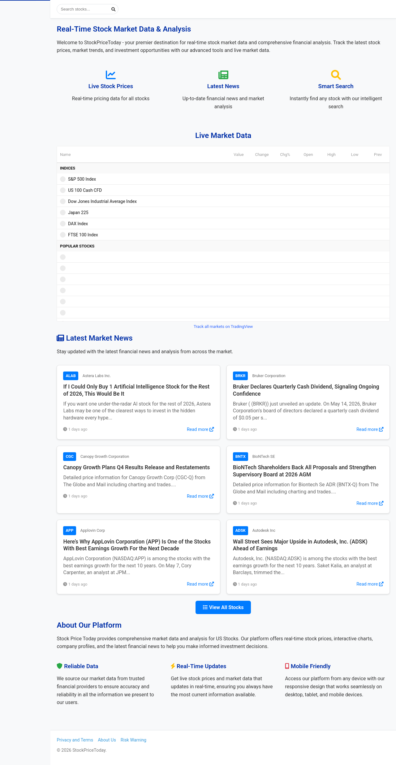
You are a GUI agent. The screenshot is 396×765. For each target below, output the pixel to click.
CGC (96, 456)
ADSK (254, 530)
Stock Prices (24, 35)
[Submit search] (140, 9)
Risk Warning (160, 740)
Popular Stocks (37, 69)
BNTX (254, 456)
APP (96, 530)
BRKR (254, 375)
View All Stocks (236, 607)
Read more (213, 429)
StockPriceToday (39, 10)
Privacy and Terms (102, 740)
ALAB (97, 375)
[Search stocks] (114, 9)
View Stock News (30, 52)
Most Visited (37, 86)
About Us (134, 740)
